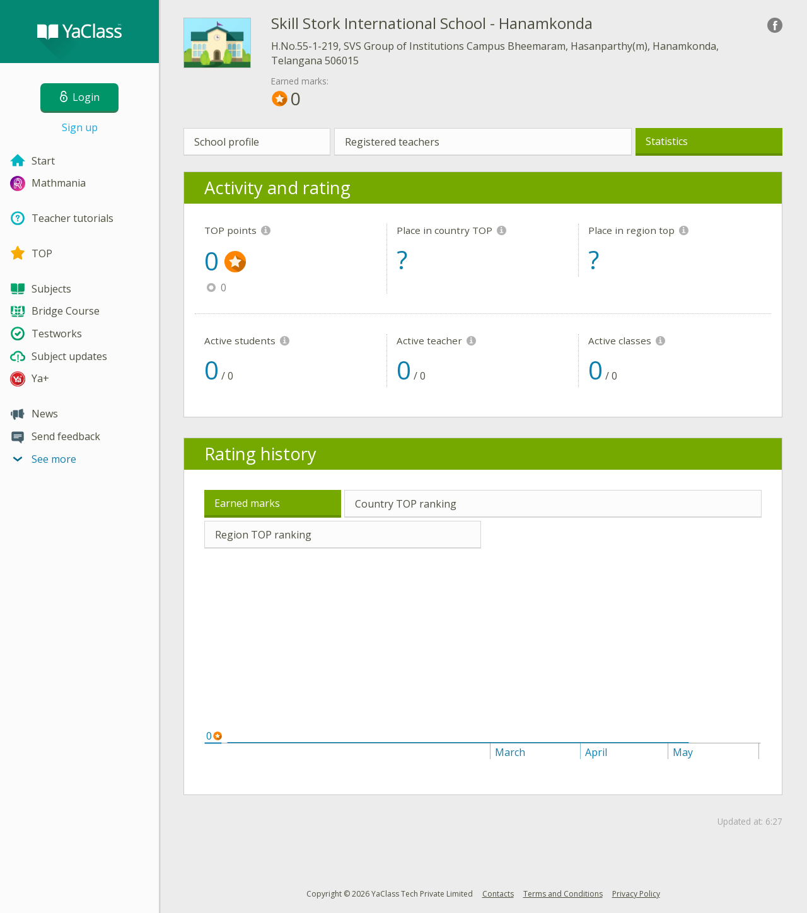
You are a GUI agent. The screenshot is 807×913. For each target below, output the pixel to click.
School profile (226, 142)
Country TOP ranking (405, 504)
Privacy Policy (636, 893)
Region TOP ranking (263, 535)
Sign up (80, 127)
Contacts (498, 893)
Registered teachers (392, 142)
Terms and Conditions (563, 893)
